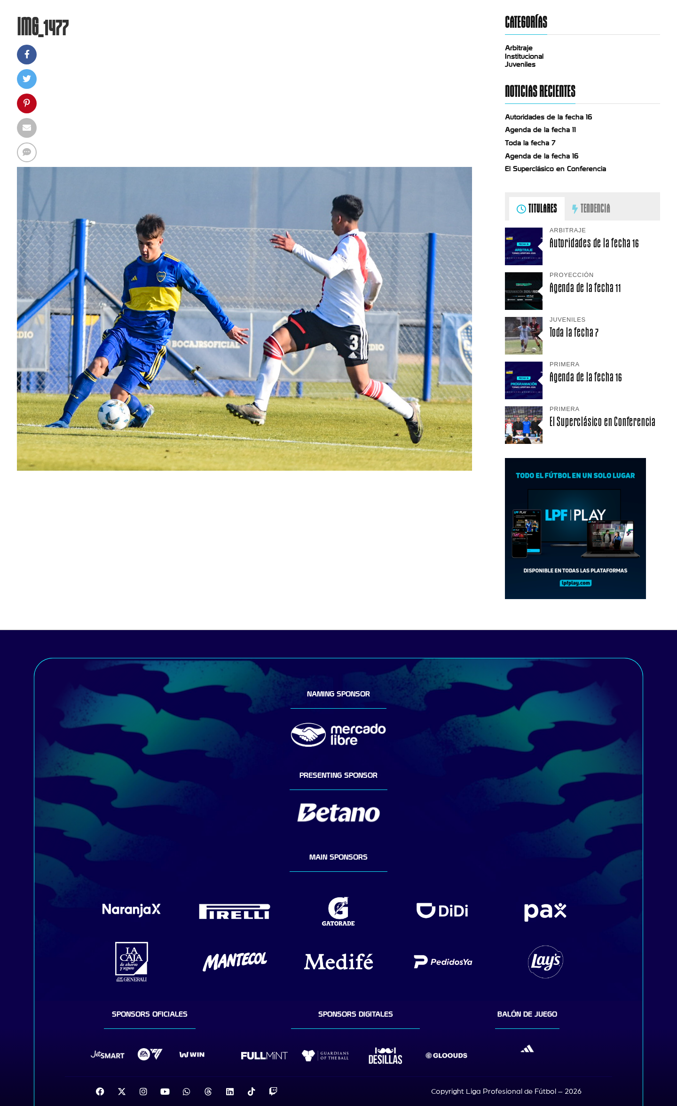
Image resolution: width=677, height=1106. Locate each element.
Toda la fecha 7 (530, 143)
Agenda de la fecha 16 (542, 156)
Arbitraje (519, 48)
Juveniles (520, 64)
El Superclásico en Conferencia (555, 169)
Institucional (524, 56)
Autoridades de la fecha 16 (548, 117)
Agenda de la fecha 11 (540, 130)
